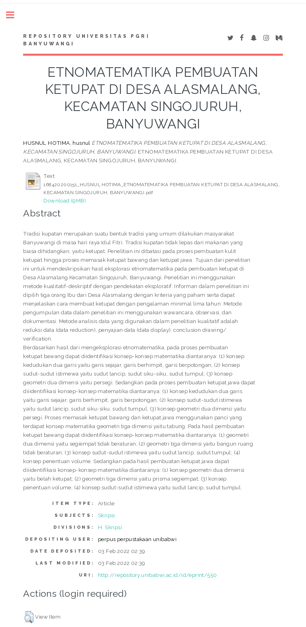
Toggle (14, 15)
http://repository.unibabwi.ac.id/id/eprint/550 (157, 575)
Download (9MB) (64, 200)
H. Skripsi (110, 527)
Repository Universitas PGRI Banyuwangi (86, 40)
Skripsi (106, 515)
